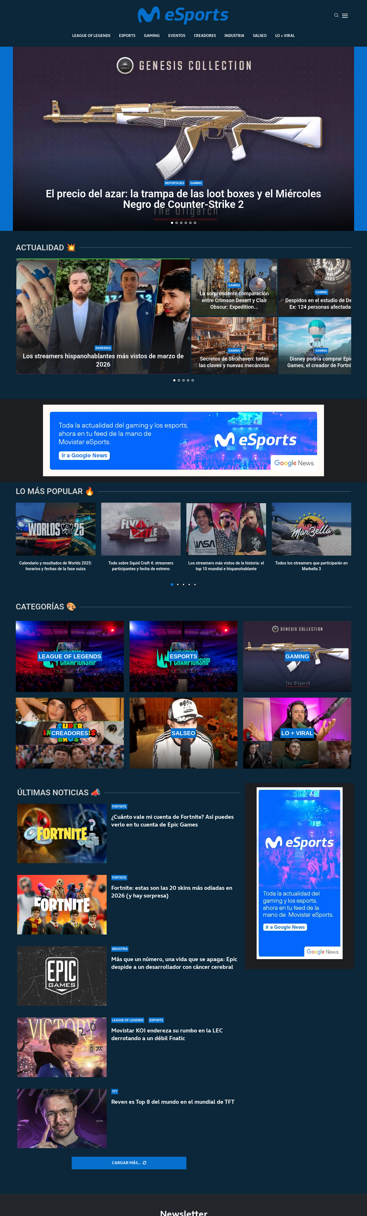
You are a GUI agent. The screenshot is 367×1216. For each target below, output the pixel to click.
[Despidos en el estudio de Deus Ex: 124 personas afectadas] (321, 287)
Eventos (176, 35)
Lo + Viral (285, 35)
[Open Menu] (345, 16)
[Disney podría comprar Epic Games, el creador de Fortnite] (321, 345)
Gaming (152, 35)
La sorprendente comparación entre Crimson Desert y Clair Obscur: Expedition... (234, 300)
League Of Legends (91, 35)
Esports (127, 35)
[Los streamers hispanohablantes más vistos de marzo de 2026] (103, 316)
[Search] (336, 15)
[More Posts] (129, 1163)
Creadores (205, 35)
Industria (234, 35)
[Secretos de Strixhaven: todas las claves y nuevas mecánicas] (234, 345)
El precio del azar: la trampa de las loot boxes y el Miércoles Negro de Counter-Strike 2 (183, 199)
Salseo (260, 35)
